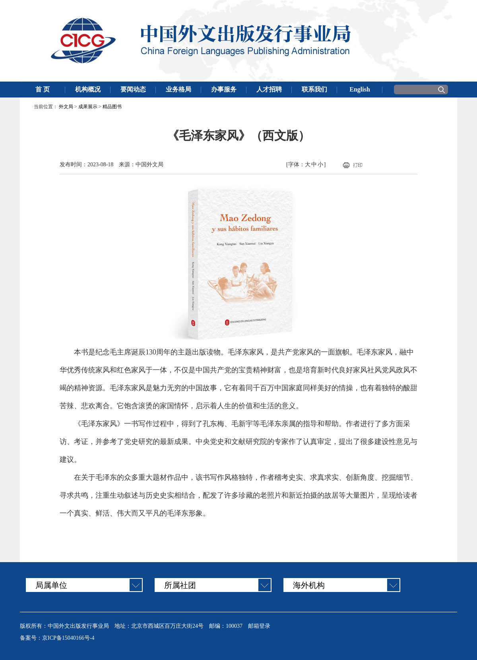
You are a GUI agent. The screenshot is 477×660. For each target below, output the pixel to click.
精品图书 (112, 106)
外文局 (66, 106)
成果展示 (87, 106)
